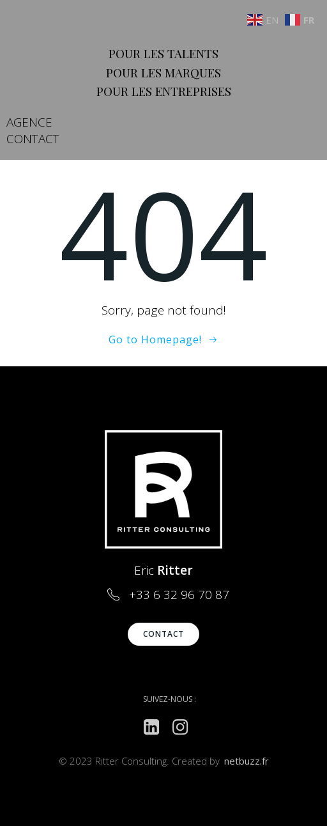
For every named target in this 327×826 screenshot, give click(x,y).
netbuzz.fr (246, 760)
